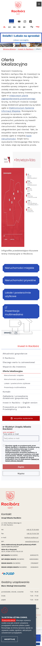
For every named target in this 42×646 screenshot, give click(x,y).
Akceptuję (9, 639)
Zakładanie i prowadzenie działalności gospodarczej (15, 397)
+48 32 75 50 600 (32, 529)
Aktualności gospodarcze (15, 353)
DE (24, 27)
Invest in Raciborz (26, 49)
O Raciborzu (9, 358)
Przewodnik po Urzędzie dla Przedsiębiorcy (16, 408)
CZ (9, 27)
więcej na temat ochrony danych (22, 460)
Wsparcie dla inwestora (14, 367)
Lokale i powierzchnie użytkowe (17, 383)
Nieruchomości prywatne (14, 379)
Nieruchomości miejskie (14, 375)
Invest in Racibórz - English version (20, 402)
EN (14, 27)
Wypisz (21, 473)
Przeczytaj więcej (8, 620)
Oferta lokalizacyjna (13, 371)
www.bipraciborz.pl (32, 541)
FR (19, 27)
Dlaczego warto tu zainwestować (19, 362)
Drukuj (10, 332)
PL (4, 27)
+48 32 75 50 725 (33, 533)
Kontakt (6, 392)
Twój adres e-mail (21, 433)
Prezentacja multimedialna (15, 387)
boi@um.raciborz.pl (31, 537)
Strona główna (9, 49)
